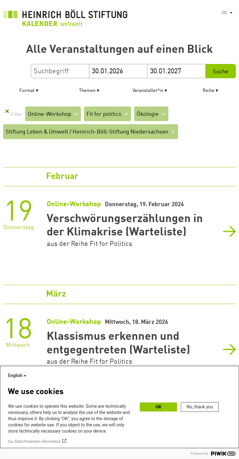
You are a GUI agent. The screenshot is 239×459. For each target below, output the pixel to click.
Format (27, 91)
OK (159, 406)
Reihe (208, 91)
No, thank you (200, 406)
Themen (87, 91)
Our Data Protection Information (34, 441)
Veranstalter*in (148, 91)
